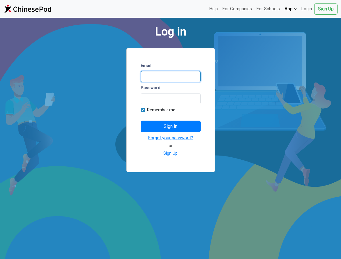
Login (306, 8)
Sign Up (326, 9)
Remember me (161, 109)
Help (213, 8)
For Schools (268, 8)
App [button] (291, 8)
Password (150, 87)
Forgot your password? (170, 137)
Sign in (170, 126)
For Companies (237, 8)
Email (146, 65)
